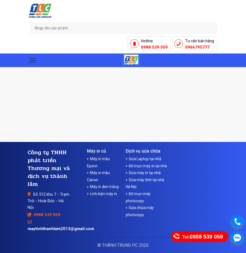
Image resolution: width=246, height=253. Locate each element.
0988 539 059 (154, 47)
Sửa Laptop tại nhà (145, 159)
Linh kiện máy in (103, 194)
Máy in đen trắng (104, 186)
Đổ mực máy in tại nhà (148, 166)
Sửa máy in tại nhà (145, 173)
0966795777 (197, 47)
